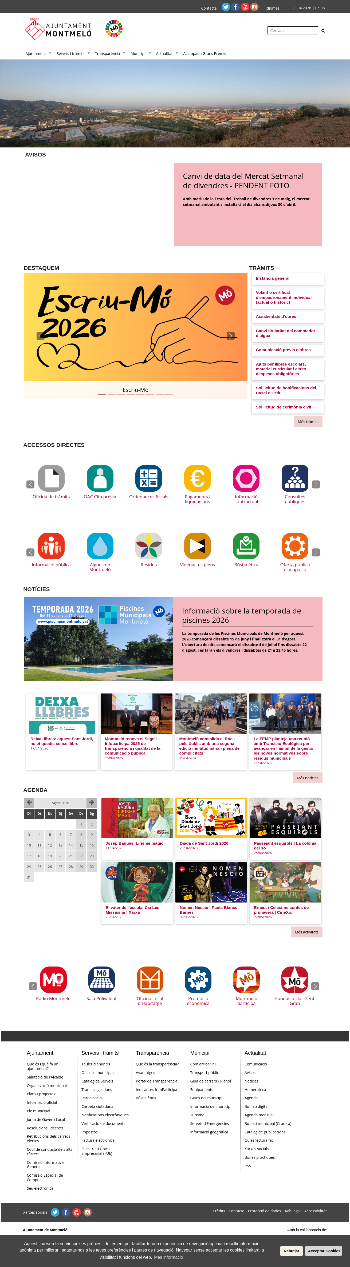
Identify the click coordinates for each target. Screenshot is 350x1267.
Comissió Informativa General (45, 1164)
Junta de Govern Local (46, 1119)
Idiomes (273, 8)
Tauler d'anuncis (95, 1063)
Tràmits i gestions (96, 1089)
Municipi (138, 53)
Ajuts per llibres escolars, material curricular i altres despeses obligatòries (281, 369)
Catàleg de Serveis (97, 1081)
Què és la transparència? (157, 1063)
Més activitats (306, 932)
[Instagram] (254, 6)
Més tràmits (308, 421)
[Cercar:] (293, 30)
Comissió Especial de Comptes (45, 1177)
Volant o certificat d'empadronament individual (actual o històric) (284, 297)
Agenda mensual (259, 1114)
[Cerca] (323, 30)
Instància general (273, 278)
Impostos (89, 1131)
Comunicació (256, 1063)
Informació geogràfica (209, 1131)
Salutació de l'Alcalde (45, 1077)
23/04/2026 (189, 848)
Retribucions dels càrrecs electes (48, 1138)
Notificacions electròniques (105, 1114)
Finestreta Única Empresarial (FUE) (96, 1151)
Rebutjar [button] (291, 1251)
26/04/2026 (115, 917)
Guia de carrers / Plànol (210, 1081)
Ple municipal (38, 1110)
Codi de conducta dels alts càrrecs (49, 1151)
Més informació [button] (168, 1257)
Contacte (209, 8)
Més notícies (307, 777)
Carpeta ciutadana (97, 1106)
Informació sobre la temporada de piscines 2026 (241, 615)
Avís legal (293, 1210)
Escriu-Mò (135, 390)
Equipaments (201, 1089)
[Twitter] (226, 6)
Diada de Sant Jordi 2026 (204, 843)
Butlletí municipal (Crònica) (268, 1123)
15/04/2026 (188, 758)
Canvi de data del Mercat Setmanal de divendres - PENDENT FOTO (243, 180)
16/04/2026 (114, 758)
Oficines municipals (98, 1072)
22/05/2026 (263, 917)
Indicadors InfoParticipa (156, 1089)
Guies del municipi (206, 1097)
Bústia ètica (146, 1097)
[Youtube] (245, 6)
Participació (91, 1097)
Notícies (251, 1081)
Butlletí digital (256, 1106)
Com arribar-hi (202, 1063)
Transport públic (204, 1072)
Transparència (107, 53)
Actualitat (164, 53)
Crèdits (219, 1210)
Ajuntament (36, 53)
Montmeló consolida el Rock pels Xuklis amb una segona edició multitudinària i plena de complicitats (209, 746)
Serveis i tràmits (70, 53)
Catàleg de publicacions (265, 1131)
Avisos (250, 1072)
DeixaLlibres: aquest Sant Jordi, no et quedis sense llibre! (61, 741)
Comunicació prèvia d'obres (283, 349)
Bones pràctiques (260, 1157)
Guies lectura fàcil (260, 1140)
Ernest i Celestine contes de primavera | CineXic (281, 910)
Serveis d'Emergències (209, 1123)
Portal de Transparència (157, 1081)
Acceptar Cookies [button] (324, 1251)
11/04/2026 (115, 848)
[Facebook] (236, 6)
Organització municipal (47, 1085)
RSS (248, 1165)
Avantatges (145, 1072)
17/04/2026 (39, 748)
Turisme (197, 1114)
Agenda (251, 1097)
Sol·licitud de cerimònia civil (283, 407)
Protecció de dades (264, 1210)
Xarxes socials (257, 1148)
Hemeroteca (255, 1089)
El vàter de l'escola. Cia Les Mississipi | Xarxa (132, 910)
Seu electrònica (40, 1188)
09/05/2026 (189, 917)
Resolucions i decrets (45, 1127)
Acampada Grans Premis (204, 53)
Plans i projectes (41, 1093)
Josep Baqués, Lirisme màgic (134, 843)
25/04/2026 (263, 853)
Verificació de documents (103, 1123)
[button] (40, 336)
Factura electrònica (98, 1140)
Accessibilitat (315, 1210)
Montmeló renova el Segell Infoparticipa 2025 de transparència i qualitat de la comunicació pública (132, 746)
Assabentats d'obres (276, 316)
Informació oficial (42, 1102)
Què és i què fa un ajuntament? (42, 1066)
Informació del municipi (210, 1106)
